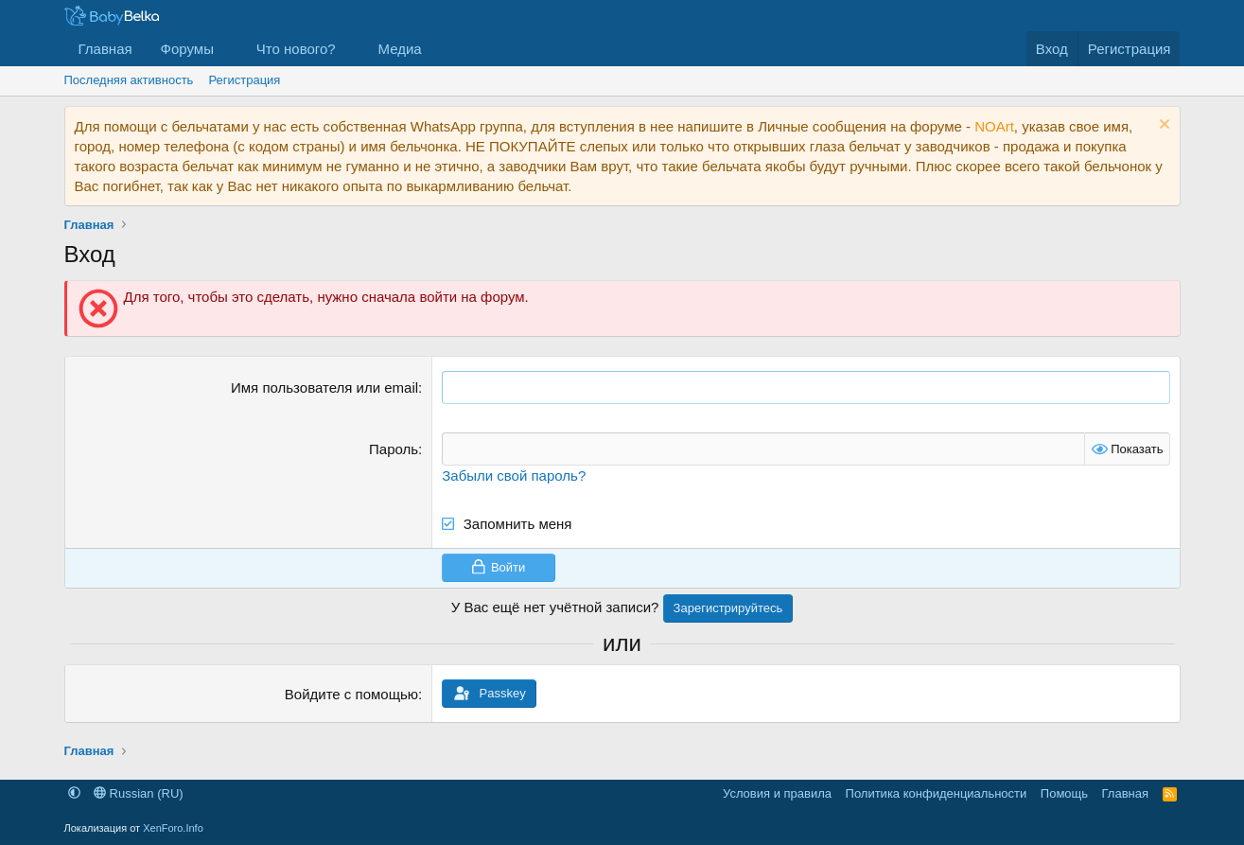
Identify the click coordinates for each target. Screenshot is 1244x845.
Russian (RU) (139, 793)
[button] (229, 48)
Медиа (400, 49)
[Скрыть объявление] (1162, 126)
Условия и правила (777, 793)
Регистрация (244, 80)
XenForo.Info (173, 828)
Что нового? (296, 49)
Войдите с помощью (351, 694)
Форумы (187, 49)
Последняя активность (129, 80)
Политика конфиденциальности (936, 793)
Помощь (1064, 793)
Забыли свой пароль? (514, 475)
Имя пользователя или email (324, 387)
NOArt (994, 126)
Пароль (393, 449)
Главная (105, 49)
